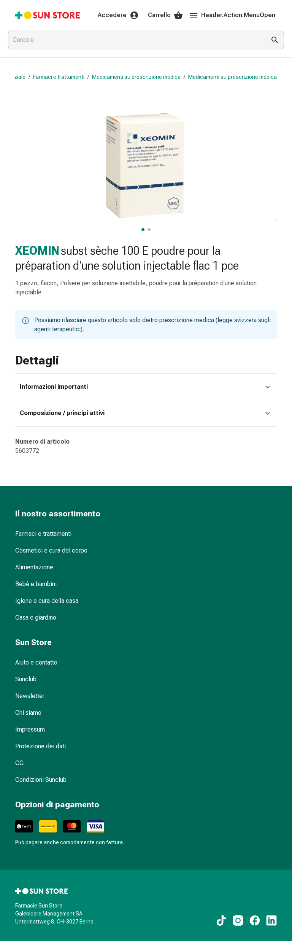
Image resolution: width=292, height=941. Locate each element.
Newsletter (29, 696)
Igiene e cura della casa (46, 600)
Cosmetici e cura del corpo (51, 550)
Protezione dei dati (40, 746)
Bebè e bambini (36, 584)
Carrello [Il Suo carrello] (165, 15)
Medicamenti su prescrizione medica (136, 77)
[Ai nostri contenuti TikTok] (221, 920)
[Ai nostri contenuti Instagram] (238, 920)
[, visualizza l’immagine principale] (142, 229)
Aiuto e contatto (36, 662)
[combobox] (135, 40)
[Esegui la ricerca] (275, 40)
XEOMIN (37, 250)
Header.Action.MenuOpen (232, 15)
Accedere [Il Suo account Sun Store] (118, 15)
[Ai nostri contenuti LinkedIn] (271, 920)
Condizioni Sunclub (41, 779)
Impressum (30, 729)
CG (19, 763)
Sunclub (25, 679)
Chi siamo (28, 712)
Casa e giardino (35, 617)
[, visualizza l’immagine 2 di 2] (149, 229)
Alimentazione (34, 567)
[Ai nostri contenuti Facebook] (254, 920)
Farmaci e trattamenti (58, 77)
